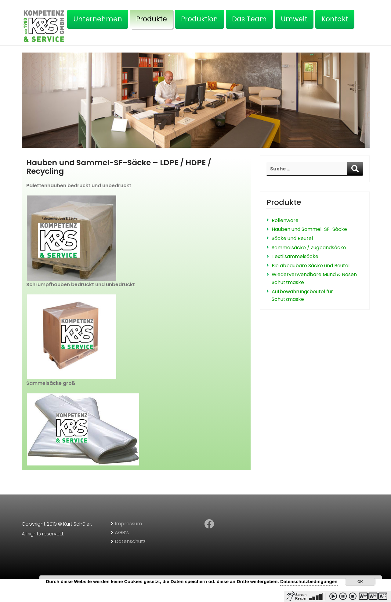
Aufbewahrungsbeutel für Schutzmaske (302, 295)
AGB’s (122, 532)
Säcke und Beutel (292, 238)
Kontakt (334, 19)
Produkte (151, 19)
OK (360, 582)
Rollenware (285, 220)
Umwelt (294, 19)
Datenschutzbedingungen (309, 581)
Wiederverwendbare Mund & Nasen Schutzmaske (314, 278)
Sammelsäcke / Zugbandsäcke (309, 247)
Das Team (249, 19)
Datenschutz (130, 541)
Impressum (128, 523)
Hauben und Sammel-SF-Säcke (309, 229)
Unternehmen (97, 19)
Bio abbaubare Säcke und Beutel (310, 265)
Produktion (199, 19)
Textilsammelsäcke (295, 256)
